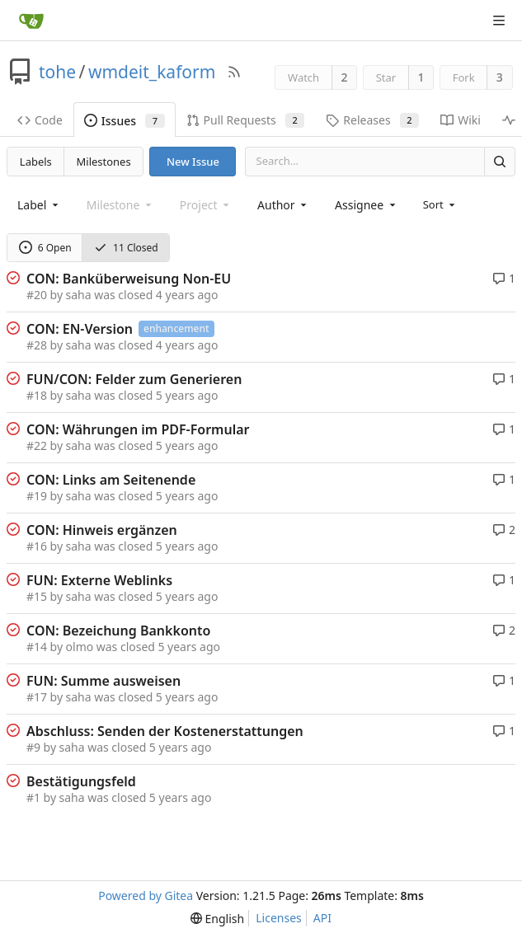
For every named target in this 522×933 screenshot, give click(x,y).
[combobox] (39, 205)
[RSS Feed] (234, 71)
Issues (124, 121)
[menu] (440, 204)
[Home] (31, 20)
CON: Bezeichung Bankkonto (118, 630)
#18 (36, 395)
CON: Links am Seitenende (110, 479)
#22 (36, 445)
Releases (372, 120)
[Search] (499, 161)
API (322, 918)
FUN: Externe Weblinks (99, 580)
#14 (36, 646)
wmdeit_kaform (151, 71)
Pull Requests (245, 120)
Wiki (460, 120)
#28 (36, 345)
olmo (80, 646)
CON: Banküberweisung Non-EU (128, 278)
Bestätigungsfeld (81, 781)
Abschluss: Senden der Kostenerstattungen (164, 731)
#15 (36, 596)
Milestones (104, 161)
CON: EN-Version (79, 329)
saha (79, 294)
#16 (36, 546)
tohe (57, 71)
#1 (33, 797)
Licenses (279, 918)
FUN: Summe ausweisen (103, 681)
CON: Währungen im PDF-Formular (138, 429)
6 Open (45, 248)
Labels (36, 161)
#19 (36, 496)
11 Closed (126, 248)
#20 (36, 294)
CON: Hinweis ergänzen (101, 530)
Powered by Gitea (145, 895)
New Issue (193, 161)
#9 (33, 747)
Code (40, 120)
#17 (36, 697)
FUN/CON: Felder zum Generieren (134, 379)
